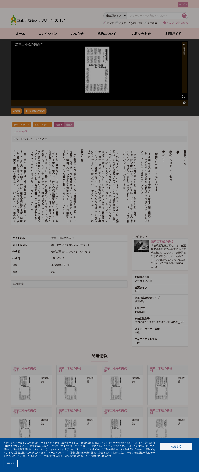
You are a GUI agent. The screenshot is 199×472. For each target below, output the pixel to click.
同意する (176, 446)
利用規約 (10, 463)
